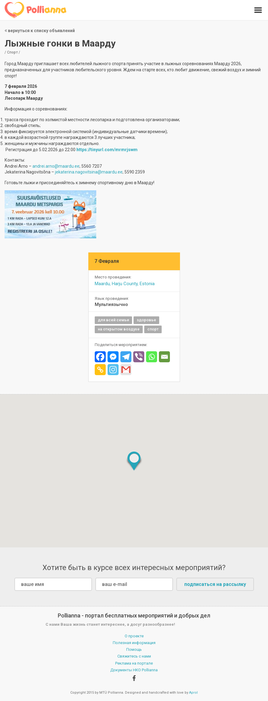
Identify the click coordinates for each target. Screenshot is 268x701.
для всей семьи (113, 320)
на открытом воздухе (119, 329)
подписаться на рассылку (215, 584)
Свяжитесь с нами (134, 656)
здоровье (146, 320)
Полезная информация (134, 642)
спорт (153, 329)
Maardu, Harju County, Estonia (125, 283)
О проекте (134, 636)
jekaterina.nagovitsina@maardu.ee (89, 172)
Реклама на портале (134, 663)
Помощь (134, 649)
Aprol (193, 693)
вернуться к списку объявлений (40, 30)
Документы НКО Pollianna (134, 670)
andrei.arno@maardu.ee (55, 166)
